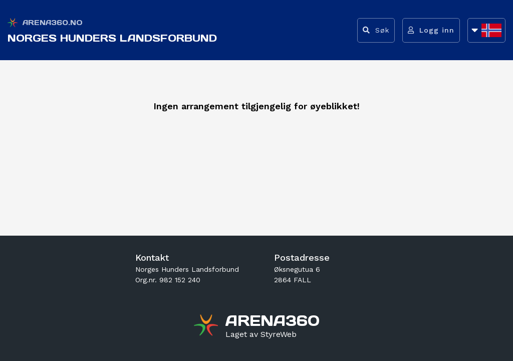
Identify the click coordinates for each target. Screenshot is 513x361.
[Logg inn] (431, 30)
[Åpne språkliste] (486, 30)
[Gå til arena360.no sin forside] (207, 326)
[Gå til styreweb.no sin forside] (261, 334)
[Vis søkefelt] (376, 30)
